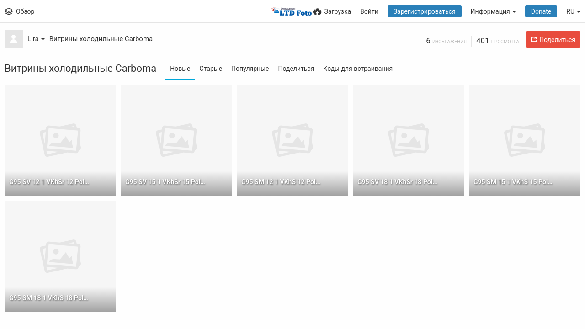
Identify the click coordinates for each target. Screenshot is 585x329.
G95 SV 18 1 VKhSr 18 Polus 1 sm (398, 182)
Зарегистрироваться (425, 11)
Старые (211, 68)
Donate (541, 11)
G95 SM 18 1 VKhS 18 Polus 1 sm (50, 298)
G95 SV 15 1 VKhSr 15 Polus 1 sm (166, 182)
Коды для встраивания (358, 68)
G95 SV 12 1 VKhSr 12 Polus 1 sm (50, 182)
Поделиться (296, 68)
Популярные (250, 68)
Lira (36, 39)
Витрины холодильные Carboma (101, 39)
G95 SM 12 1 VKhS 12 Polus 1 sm (282, 182)
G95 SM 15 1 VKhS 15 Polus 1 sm (514, 182)
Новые (180, 68)
